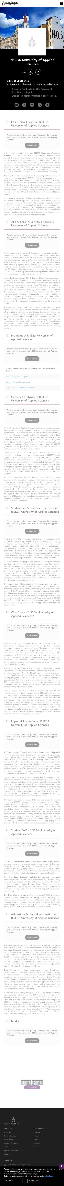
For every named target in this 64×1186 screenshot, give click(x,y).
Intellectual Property (11, 1147)
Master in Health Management (18, 385)
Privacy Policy (8, 1143)
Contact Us (8, 1164)
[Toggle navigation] (61, 3)
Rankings (37, 1136)
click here (49, 1176)
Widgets (7, 1158)
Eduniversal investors (11, 1154)
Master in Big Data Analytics (17, 380)
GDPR (6, 1151)
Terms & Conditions (10, 1140)
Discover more (32, 1087)
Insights (36, 1140)
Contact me (32, 149)
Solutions (37, 1147)
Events (36, 1143)
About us (7, 1136)
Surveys (36, 1151)
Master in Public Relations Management (21, 391)
